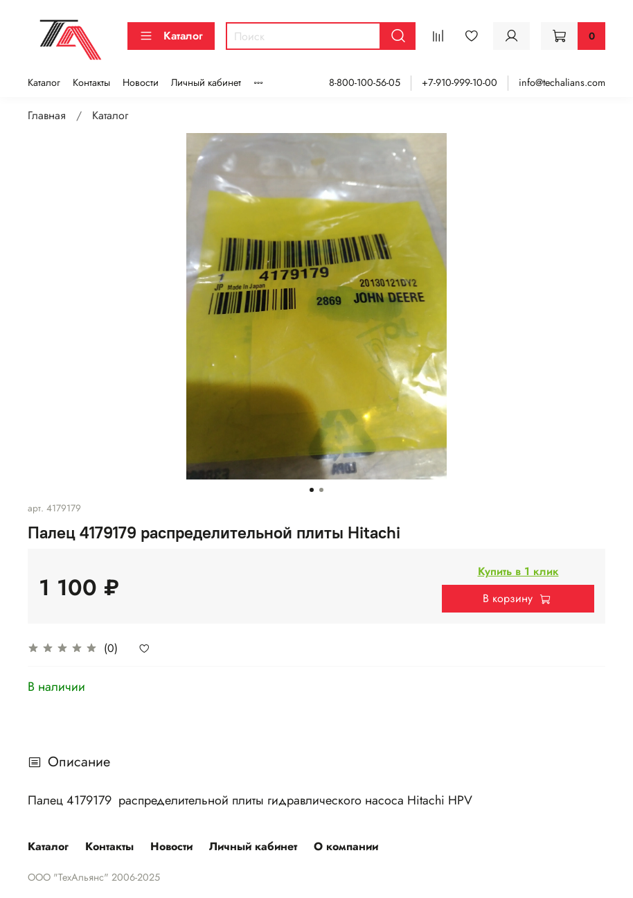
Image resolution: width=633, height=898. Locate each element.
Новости (141, 82)
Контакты (91, 82)
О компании (346, 846)
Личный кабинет (206, 82)
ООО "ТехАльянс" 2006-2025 (94, 877)
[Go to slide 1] (312, 490)
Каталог (171, 36)
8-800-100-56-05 (364, 82)
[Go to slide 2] (321, 490)
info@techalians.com (562, 82)
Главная (47, 115)
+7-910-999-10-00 (459, 82)
